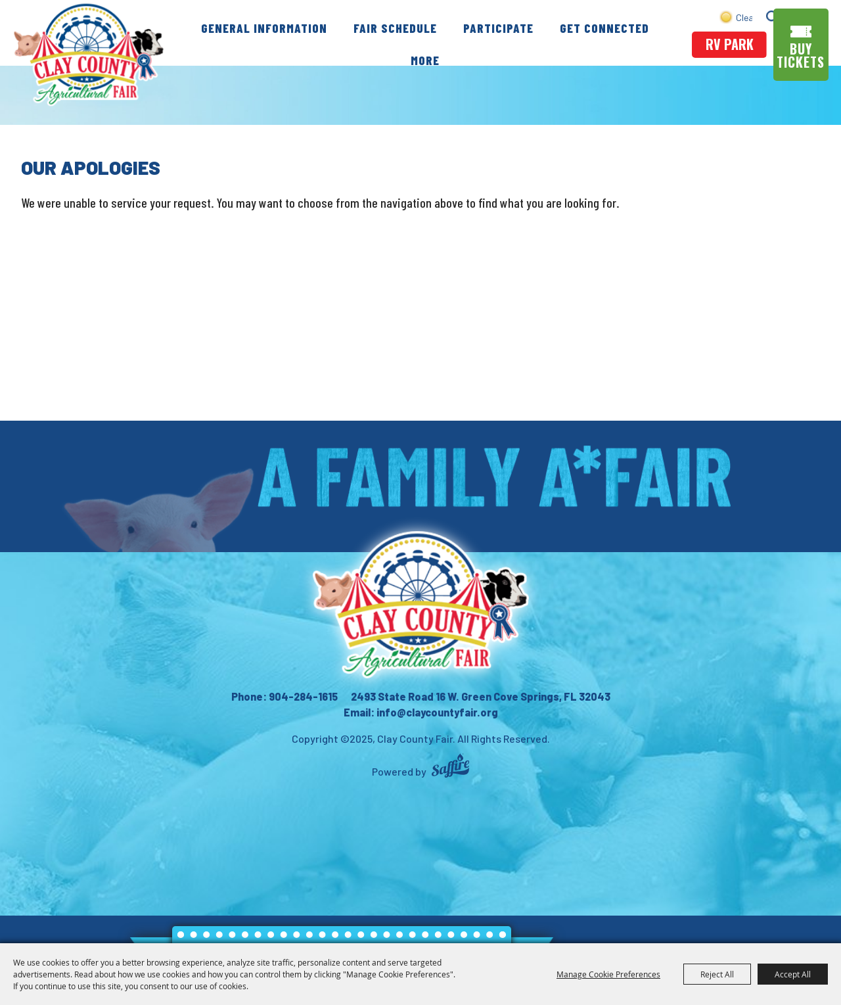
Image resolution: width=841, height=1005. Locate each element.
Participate (498, 27)
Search (772, 17)
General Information (264, 27)
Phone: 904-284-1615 (284, 696)
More (425, 60)
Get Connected (604, 27)
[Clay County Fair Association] (420, 604)
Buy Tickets (801, 55)
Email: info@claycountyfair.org (421, 712)
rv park (730, 44)
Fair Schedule (395, 27)
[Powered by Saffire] (450, 767)
